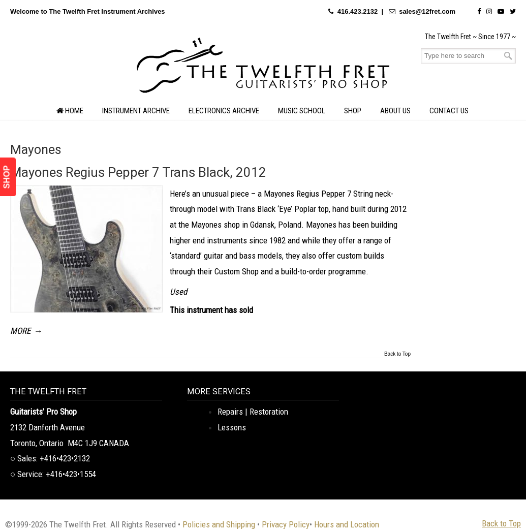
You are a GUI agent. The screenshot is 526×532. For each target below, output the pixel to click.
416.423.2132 (357, 11)
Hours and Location (346, 524)
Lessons (232, 427)
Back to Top (397, 354)
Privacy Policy (286, 524)
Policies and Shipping (218, 524)
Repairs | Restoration (253, 411)
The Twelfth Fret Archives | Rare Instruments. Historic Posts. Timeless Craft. (263, 68)
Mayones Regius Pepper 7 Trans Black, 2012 (138, 172)
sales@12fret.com (427, 11)
